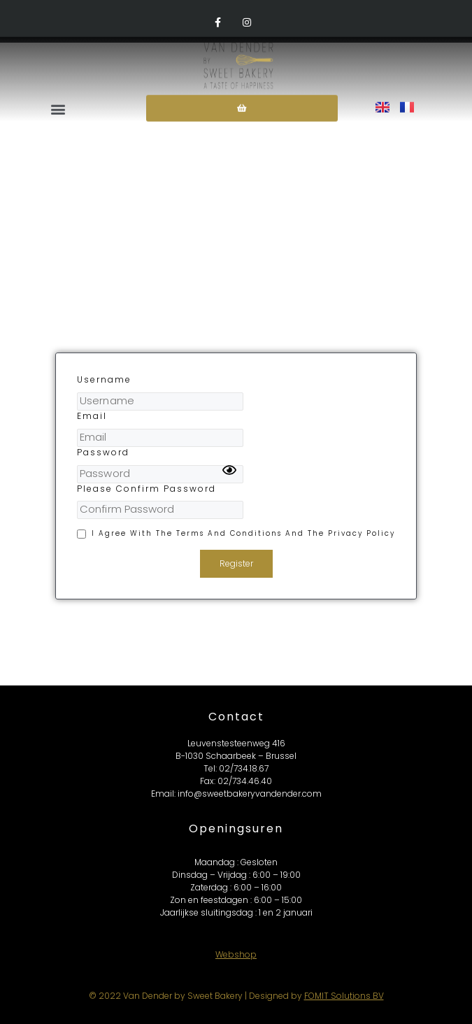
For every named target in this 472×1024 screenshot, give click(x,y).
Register (236, 563)
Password (103, 452)
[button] (59, 99)
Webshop (236, 954)
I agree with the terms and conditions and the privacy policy (243, 533)
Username (104, 379)
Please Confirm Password (146, 489)
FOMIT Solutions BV (344, 996)
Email (92, 416)
